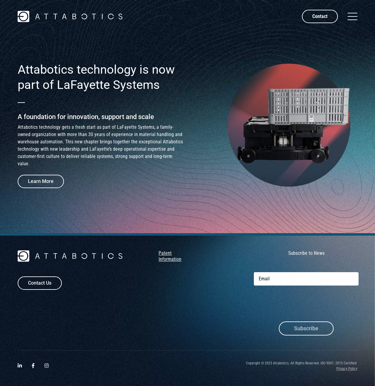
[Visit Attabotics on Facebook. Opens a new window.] (33, 368)
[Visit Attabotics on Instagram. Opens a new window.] (46, 368)
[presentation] (300, 307)
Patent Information (170, 259)
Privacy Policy (346, 371)
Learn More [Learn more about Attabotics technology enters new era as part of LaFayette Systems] (41, 181)
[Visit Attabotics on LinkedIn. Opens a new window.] (20, 368)
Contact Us (39, 285)
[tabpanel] (187, 125)
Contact (320, 16)
